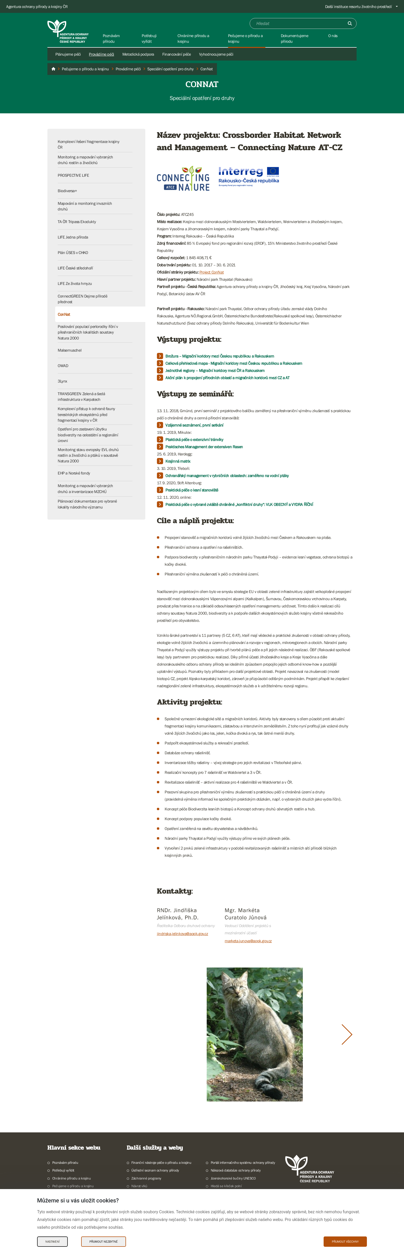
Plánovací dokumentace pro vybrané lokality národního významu (87, 504)
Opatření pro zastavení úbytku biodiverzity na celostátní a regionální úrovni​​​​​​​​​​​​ (88, 435)
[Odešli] (349, 23)
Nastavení (52, 1241)
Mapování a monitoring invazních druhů (85, 206)
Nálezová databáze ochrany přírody (236, 1170)
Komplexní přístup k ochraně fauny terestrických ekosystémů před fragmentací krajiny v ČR (86, 414)
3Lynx (62, 381)
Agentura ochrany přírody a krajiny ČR (37, 6)
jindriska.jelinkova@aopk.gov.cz (182, 933)
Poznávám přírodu (65, 1162)
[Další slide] (347, 1034)
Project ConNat (211, 272)
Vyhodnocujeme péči (216, 54)
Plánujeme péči (68, 54)
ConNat (64, 314)
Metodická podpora (138, 54)
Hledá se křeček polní (226, 1186)
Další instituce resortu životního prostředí (358, 6)
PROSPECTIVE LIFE (73, 175)
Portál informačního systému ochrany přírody (243, 1162)
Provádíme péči (101, 54)
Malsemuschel (69, 350)
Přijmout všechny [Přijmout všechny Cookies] (345, 1241)
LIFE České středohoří (75, 268)
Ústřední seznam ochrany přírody (155, 1170)
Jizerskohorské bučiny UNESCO (233, 1178)
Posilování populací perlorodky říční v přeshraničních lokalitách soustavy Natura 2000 (88, 332)
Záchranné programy (146, 1178)
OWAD (63, 365)
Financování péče (176, 54)
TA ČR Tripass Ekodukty (77, 221)
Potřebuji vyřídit (63, 1170)
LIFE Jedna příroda (73, 237)
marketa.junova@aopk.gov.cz (248, 940)
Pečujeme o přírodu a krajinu (73, 1186)
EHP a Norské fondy (74, 473)
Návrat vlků (139, 1186)
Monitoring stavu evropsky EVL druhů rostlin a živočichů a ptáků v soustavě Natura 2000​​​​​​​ (88, 455)
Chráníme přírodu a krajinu (71, 1178)
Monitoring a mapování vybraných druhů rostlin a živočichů (85, 160)
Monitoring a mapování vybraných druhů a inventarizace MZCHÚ (85, 488)
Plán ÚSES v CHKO (73, 252)
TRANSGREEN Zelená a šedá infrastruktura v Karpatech (81, 396)
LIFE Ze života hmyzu (75, 283)
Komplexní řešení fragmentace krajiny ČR (89, 144)
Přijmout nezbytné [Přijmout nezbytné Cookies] (103, 1241)
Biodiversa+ (67, 190)
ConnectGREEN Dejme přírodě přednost (82, 299)
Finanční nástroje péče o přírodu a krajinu (161, 1162)
